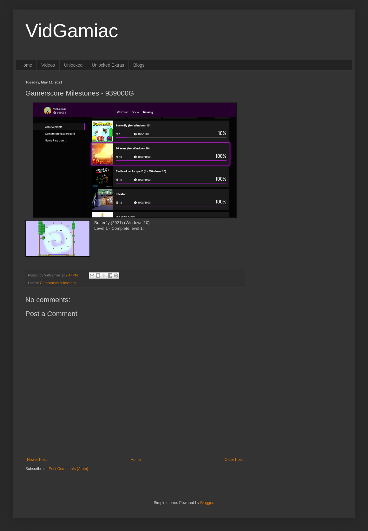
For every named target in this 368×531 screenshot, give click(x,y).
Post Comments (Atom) (68, 469)
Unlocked (73, 65)
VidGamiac (71, 30)
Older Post (234, 459)
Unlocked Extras (108, 65)
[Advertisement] (303, 120)
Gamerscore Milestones (58, 283)
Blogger (206, 503)
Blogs (138, 65)
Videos (48, 65)
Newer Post (37, 459)
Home (26, 65)
